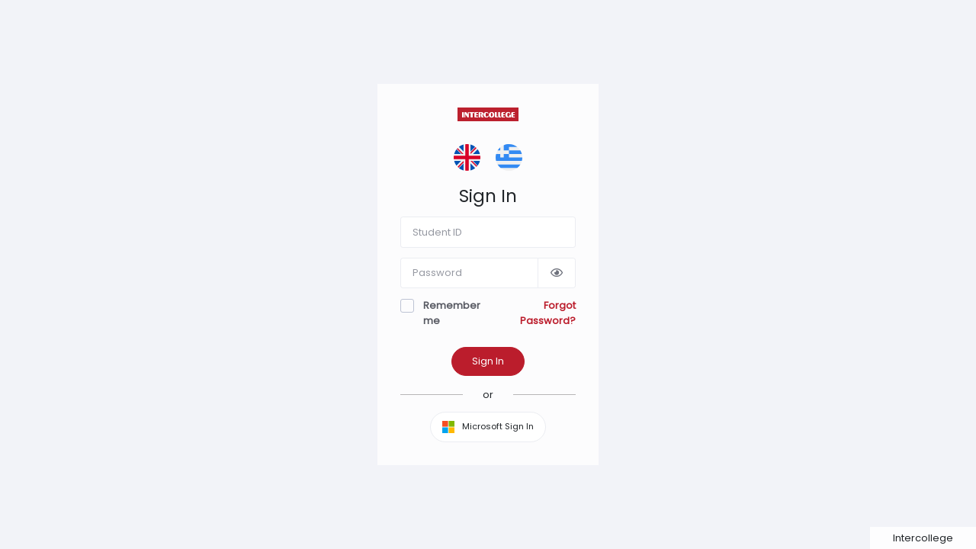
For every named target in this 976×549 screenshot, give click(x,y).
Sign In (488, 361)
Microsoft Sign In (488, 426)
